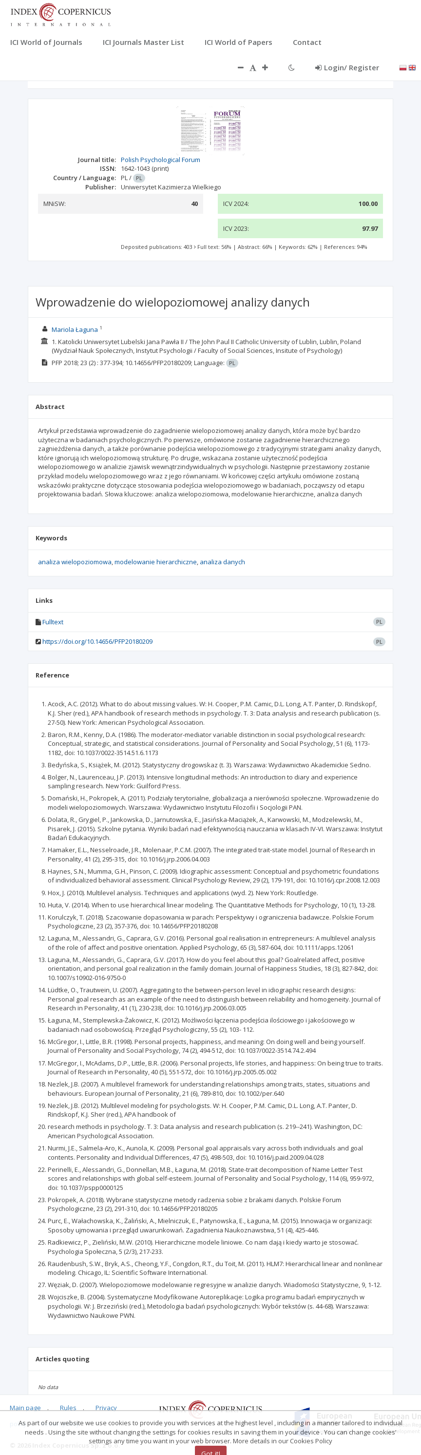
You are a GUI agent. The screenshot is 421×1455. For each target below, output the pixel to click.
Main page (25, 1407)
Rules (68, 1407)
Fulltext (52, 621)
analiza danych (222, 561)
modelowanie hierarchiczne (156, 561)
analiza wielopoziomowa (75, 561)
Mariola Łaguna (75, 329)
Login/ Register (347, 67)
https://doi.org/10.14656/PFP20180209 (97, 641)
